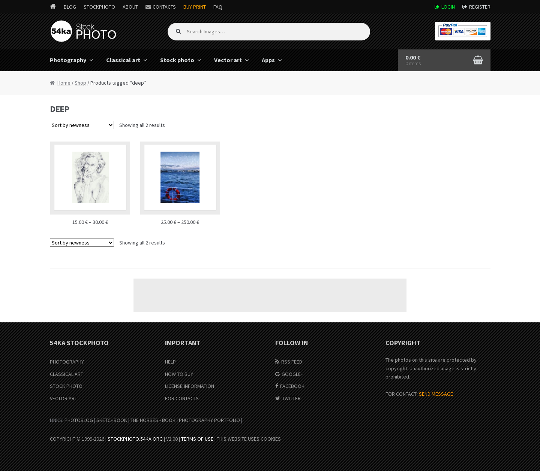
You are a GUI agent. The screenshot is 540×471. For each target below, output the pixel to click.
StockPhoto (99, 6)
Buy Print (194, 6)
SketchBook (111, 420)
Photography (68, 60)
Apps (268, 60)
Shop (80, 82)
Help (170, 361)
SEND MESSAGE (436, 394)
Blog (70, 6)
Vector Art (63, 398)
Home (63, 82)
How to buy (179, 374)
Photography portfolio (209, 420)
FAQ (217, 6)
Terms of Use (197, 438)
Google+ (292, 374)
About (130, 6)
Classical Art (66, 374)
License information (189, 386)
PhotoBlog (78, 420)
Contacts (164, 6)
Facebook (292, 386)
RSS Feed (291, 361)
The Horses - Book (153, 420)
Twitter (291, 398)
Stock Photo (66, 386)
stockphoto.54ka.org (135, 438)
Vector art (228, 60)
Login (448, 6)
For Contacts (182, 398)
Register (479, 6)
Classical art (123, 60)
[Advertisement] (270, 295)
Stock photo (177, 60)
